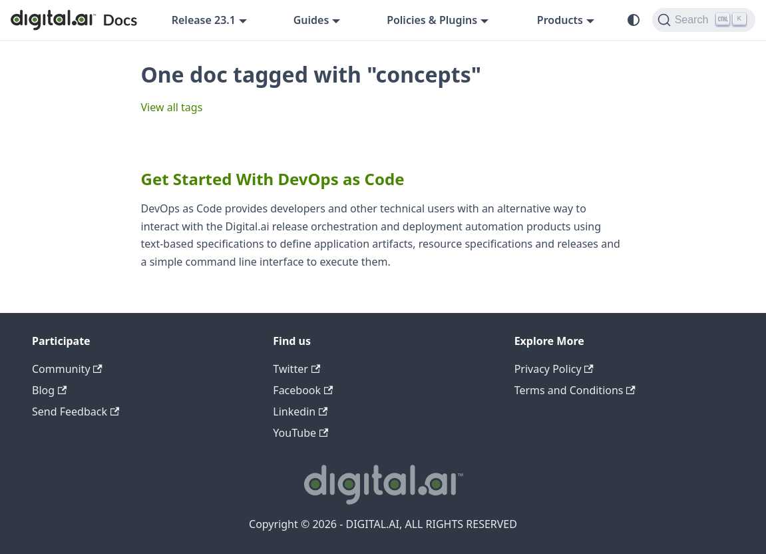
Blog (49, 390)
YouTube (300, 432)
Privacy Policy (554, 369)
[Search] (703, 20)
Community (67, 369)
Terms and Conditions (575, 390)
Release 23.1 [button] (204, 20)
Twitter (296, 369)
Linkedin (300, 411)
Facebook (303, 390)
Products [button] (560, 20)
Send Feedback (75, 411)
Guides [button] (311, 20)
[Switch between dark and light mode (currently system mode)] (633, 20)
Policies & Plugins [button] (432, 20)
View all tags (172, 107)
